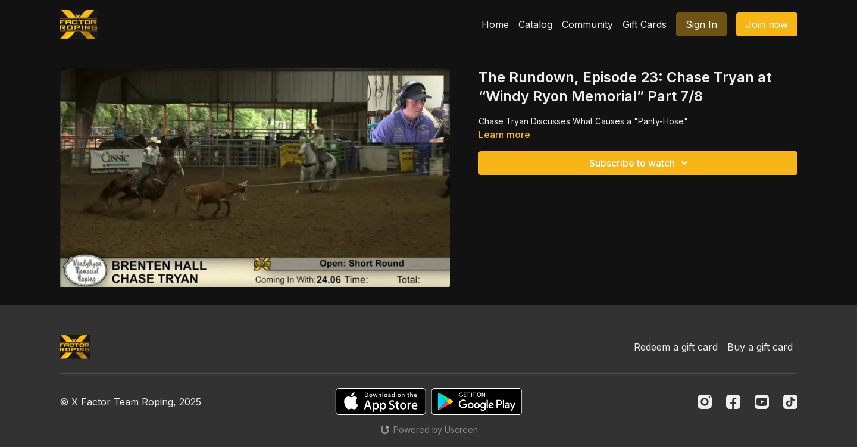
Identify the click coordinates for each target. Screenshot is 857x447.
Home (495, 24)
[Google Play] (477, 401)
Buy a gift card (760, 347)
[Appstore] (380, 401)
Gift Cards (645, 24)
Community (587, 24)
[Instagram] (705, 402)
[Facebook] (733, 402)
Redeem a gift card (676, 347)
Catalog (535, 24)
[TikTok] (790, 402)
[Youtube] (762, 402)
